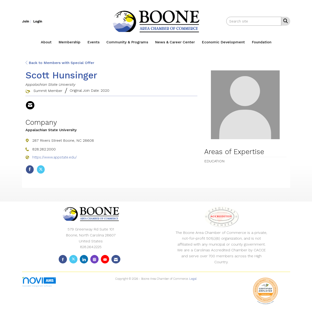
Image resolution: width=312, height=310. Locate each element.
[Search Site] (284, 21)
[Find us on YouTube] (105, 259)
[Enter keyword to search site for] (253, 21)
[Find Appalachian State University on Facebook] (29, 169)
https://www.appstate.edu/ (54, 157)
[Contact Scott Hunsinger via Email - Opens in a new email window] (30, 105)
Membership (69, 42)
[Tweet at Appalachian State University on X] (40, 169)
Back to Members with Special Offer (59, 63)
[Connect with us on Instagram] (94, 259)
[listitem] (27, 21)
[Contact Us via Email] (115, 259)
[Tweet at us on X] (73, 259)
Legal (193, 278)
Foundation (261, 42)
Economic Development (223, 42)
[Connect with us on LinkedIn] (84, 259)
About (46, 42)
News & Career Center (175, 42)
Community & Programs (127, 42)
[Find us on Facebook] (63, 259)
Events (93, 42)
